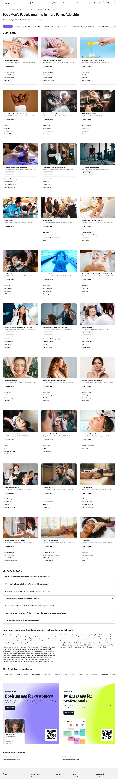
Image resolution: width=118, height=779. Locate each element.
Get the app (10, 707)
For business (98, 3)
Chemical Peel (90, 26)
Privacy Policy (77, 776)
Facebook (98, 777)
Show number (10, 66)
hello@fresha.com (95, 645)
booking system (82, 643)
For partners (56, 776)
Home (4, 10)
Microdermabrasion (104, 26)
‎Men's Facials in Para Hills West (70, 759)
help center (85, 639)
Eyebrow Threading (76, 26)
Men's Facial (20, 10)
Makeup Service (49, 26)
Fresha (10, 635)
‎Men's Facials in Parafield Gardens (12, 759)
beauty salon (22, 641)
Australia (27, 10)
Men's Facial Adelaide (37, 10)
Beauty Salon (11, 10)
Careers (33, 776)
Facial (17, 26)
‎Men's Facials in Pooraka (68, 757)
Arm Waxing (26, 26)
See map (39, 20)
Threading (37, 26)
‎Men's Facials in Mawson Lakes (11, 757)
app (48, 659)
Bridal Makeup (62, 26)
